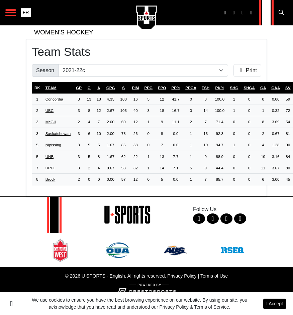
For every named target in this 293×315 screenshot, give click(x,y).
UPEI (50, 168)
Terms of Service (211, 307)
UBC (49, 110)
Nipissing (53, 145)
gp (79, 88)
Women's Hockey (63, 32)
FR (26, 12)
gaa (275, 88)
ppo (162, 88)
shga (249, 88)
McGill (50, 122)
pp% (175, 88)
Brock (50, 179)
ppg (148, 88)
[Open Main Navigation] (10, 12)
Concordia (54, 99)
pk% (219, 88)
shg (234, 88)
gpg (110, 88)
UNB (49, 156)
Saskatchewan (58, 133)
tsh (205, 88)
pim (135, 88)
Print (247, 70)
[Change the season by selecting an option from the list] (143, 70)
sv (287, 88)
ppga (190, 88)
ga (263, 88)
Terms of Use (214, 276)
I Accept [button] (274, 303)
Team (51, 88)
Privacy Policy (181, 276)
